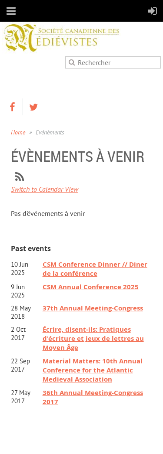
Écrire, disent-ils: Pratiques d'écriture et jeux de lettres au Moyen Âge (93, 338)
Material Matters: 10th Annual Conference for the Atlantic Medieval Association (93, 370)
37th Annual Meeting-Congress (93, 308)
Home (18, 132)
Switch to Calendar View (44, 189)
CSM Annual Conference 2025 (91, 286)
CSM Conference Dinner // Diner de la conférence (95, 269)
